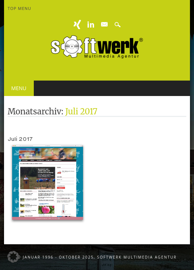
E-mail (104, 24)
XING (77, 24)
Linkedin (90, 24)
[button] (13, 257)
